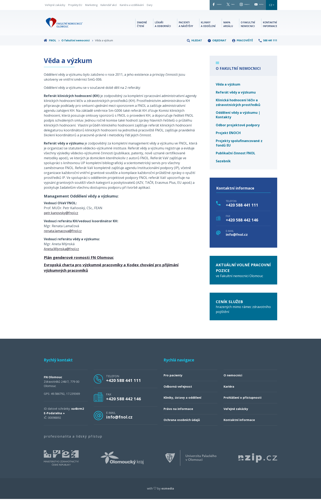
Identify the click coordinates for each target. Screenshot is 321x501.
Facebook (187, 6)
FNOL (52, 42)
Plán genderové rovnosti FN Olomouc (79, 259)
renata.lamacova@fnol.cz (63, 233)
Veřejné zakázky (55, 6)
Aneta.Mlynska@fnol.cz (61, 251)
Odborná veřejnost (178, 388)
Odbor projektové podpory (238, 127)
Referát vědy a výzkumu (236, 94)
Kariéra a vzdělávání (132, 6)
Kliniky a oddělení (208, 25)
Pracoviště (242, 42)
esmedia (167, 490)
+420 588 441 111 (242, 207)
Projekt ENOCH (228, 135)
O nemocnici (233, 377)
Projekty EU (75, 6)
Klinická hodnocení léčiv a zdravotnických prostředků (238, 104)
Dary (149, 6)
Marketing (91, 6)
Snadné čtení (142, 25)
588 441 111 (268, 42)
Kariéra (229, 388)
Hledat (194, 42)
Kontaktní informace (270, 25)
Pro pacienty (173, 377)
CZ (270, 6)
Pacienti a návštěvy (186, 25)
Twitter (209, 6)
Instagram (231, 6)
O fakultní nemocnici (248, 25)
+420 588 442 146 (242, 222)
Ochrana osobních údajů (182, 422)
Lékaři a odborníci (163, 25)
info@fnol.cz (237, 237)
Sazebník (223, 163)
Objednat (217, 42)
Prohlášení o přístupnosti (242, 400)
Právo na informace (178, 411)
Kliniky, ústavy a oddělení (182, 400)
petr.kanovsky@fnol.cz (61, 215)
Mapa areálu (228, 25)
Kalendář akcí (109, 6)
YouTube (255, 6)
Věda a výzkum (228, 86)
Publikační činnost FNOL (235, 155)
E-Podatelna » (54, 415)
